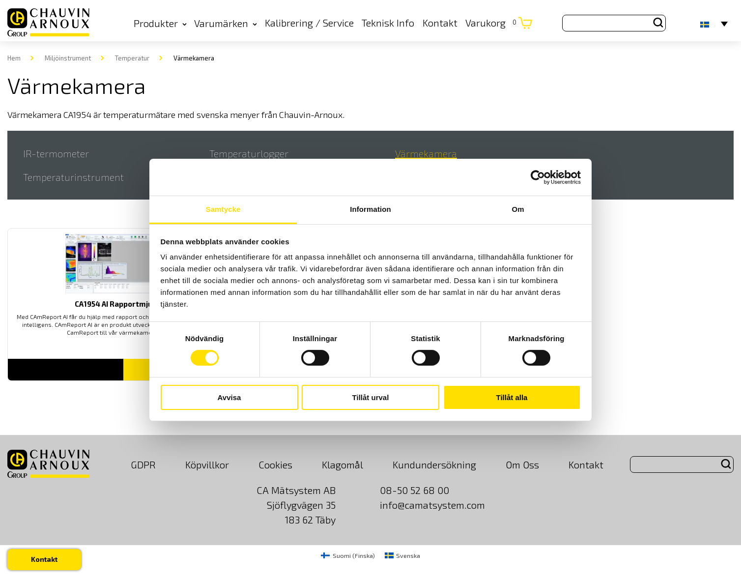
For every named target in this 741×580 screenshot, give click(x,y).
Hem (14, 58)
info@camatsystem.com (432, 505)
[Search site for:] (614, 23)
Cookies (275, 464)
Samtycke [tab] (223, 209)
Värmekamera (426, 153)
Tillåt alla (512, 397)
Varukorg (490, 23)
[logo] (48, 23)
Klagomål (342, 464)
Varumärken (225, 23)
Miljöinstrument (68, 58)
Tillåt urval (370, 397)
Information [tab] (370, 209)
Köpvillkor (207, 464)
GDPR (143, 464)
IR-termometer (56, 153)
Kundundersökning (434, 464)
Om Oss (522, 464)
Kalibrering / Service (309, 23)
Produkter (160, 23)
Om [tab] (518, 209)
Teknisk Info (388, 23)
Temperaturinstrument (73, 177)
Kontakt (440, 23)
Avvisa (229, 397)
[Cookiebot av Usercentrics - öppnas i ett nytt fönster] (538, 177)
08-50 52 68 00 (414, 490)
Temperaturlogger (248, 153)
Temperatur (132, 58)
